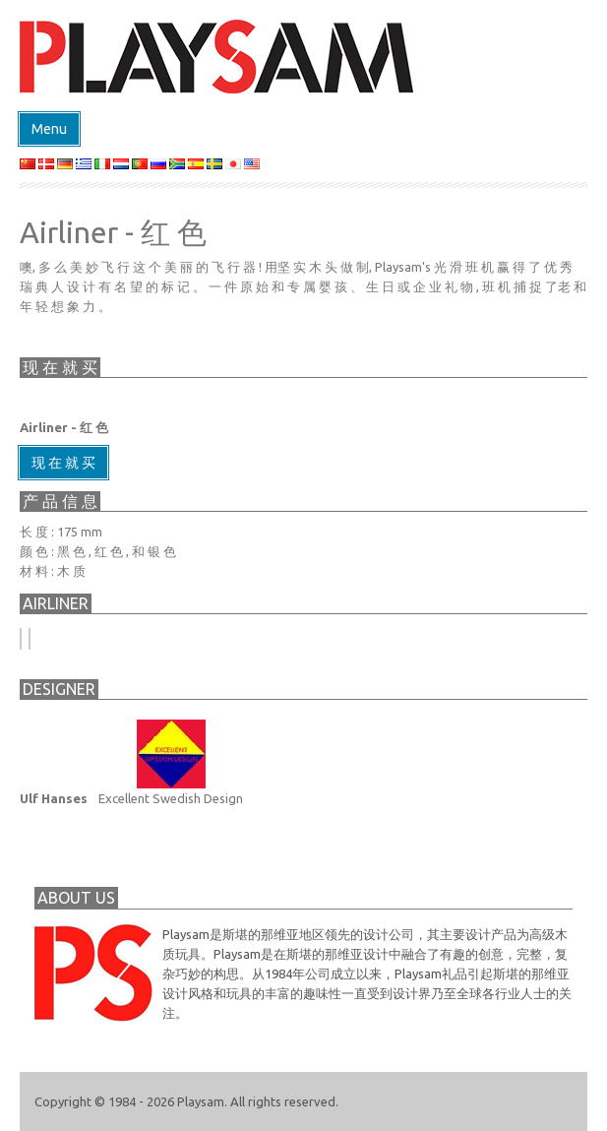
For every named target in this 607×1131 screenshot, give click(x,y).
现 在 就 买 (63, 463)
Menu (49, 129)
